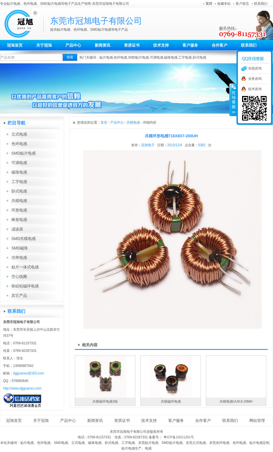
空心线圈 (19, 276)
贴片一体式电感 (25, 267)
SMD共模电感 (23, 238)
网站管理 (257, 420)
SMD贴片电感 (138, 57)
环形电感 (19, 210)
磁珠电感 (170, 57)
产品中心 (73, 45)
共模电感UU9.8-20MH (236, 401)
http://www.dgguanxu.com (22, 388)
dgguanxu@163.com (28, 373)
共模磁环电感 (171, 401)
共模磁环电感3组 (105, 401)
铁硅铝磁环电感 (25, 286)
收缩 (233, 99)
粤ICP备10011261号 (179, 437)
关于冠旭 (44, 45)
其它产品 (19, 295)
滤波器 (17, 229)
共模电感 (19, 200)
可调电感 (156, 57)
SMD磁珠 (19, 248)
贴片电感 (106, 57)
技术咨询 (255, 89)
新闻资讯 (102, 45)
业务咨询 (255, 79)
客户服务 (190, 45)
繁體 (209, 4)
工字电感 (185, 57)
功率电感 (19, 257)
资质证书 (132, 45)
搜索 (70, 57)
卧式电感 (199, 57)
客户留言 (242, 4)
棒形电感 (19, 219)
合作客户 (219, 45)
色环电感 (120, 57)
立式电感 (19, 134)
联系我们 (260, 4)
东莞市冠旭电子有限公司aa (23, 24)
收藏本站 (224, 4)
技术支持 (161, 45)
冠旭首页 (15, 45)
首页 (104, 122)
